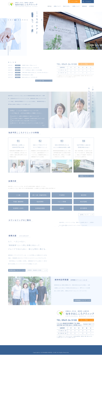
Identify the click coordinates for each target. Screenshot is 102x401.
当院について (57, 6)
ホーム (49, 6)
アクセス (86, 1)
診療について (76, 6)
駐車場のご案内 (88, 370)
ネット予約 (73, 1)
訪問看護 (91, 6)
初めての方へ (66, 6)
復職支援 (84, 6)
